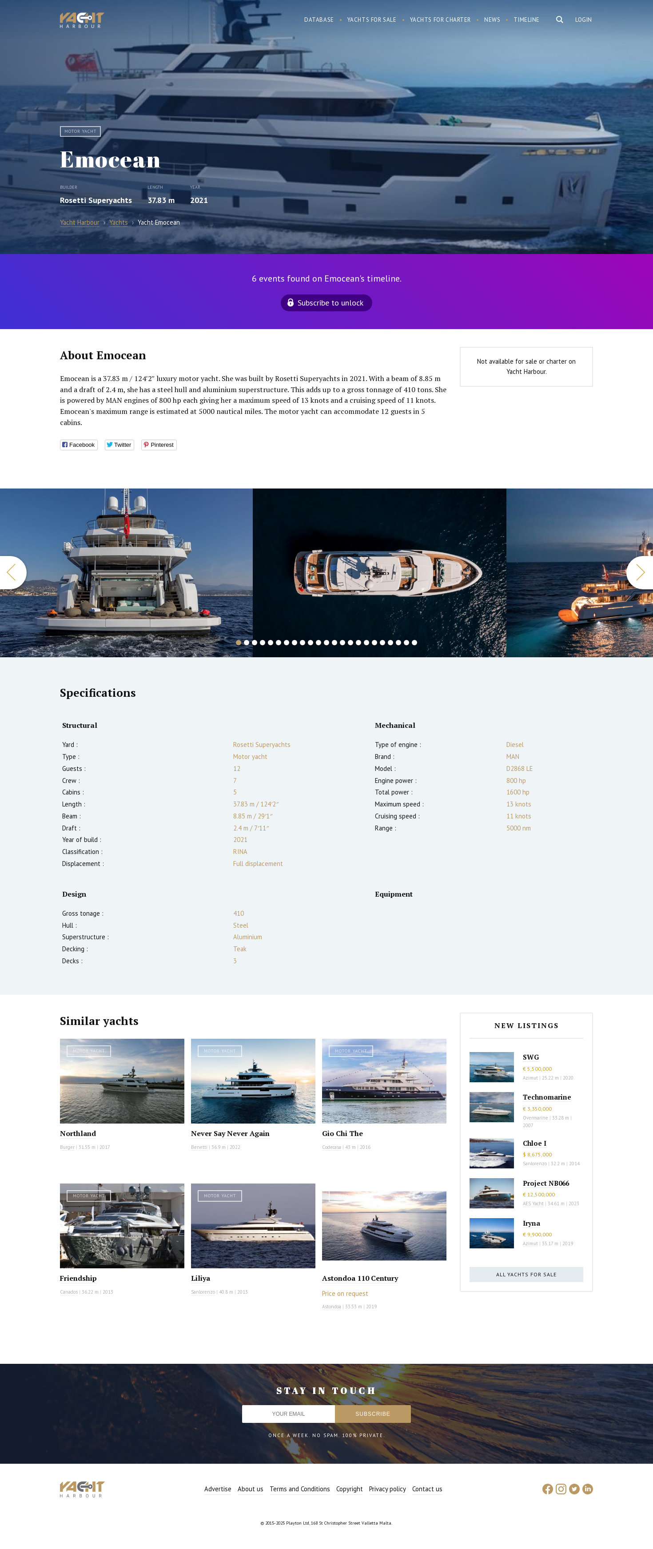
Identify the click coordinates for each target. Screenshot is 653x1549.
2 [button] (246, 642)
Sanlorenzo (203, 1292)
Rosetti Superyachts (96, 200)
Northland (78, 1133)
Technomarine (547, 1096)
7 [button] (286, 642)
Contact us (427, 1489)
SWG (531, 1057)
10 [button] (310, 642)
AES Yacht (533, 1203)
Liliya (200, 1278)
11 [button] (318, 642)
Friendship (78, 1278)
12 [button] (326, 642)
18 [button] (374, 642)
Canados (69, 1292)
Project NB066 (546, 1183)
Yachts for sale (372, 20)
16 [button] (358, 642)
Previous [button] (13, 572)
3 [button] (254, 642)
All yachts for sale (526, 1274)
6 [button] (278, 642)
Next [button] (639, 572)
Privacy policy (387, 1489)
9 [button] (302, 642)
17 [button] (366, 642)
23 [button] (414, 642)
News (492, 20)
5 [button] (270, 642)
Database (319, 20)
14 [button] (342, 642)
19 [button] (382, 642)
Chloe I (534, 1143)
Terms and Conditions (300, 1489)
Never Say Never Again (230, 1133)
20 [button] (390, 642)
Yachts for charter (440, 20)
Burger (67, 1147)
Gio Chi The (342, 1133)
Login (583, 20)
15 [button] (350, 642)
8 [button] (294, 642)
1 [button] (238, 642)
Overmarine (536, 1118)
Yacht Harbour (82, 21)
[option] (379, 573)
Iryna (531, 1223)
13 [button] (334, 642)
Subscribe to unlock (330, 303)
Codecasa (331, 1147)
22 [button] (406, 642)
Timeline (527, 20)
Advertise (217, 1489)
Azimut (530, 1078)
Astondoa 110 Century (360, 1278)
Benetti (199, 1147)
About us (250, 1489)
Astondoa (331, 1306)
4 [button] (262, 642)
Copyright (349, 1489)
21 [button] (398, 642)
